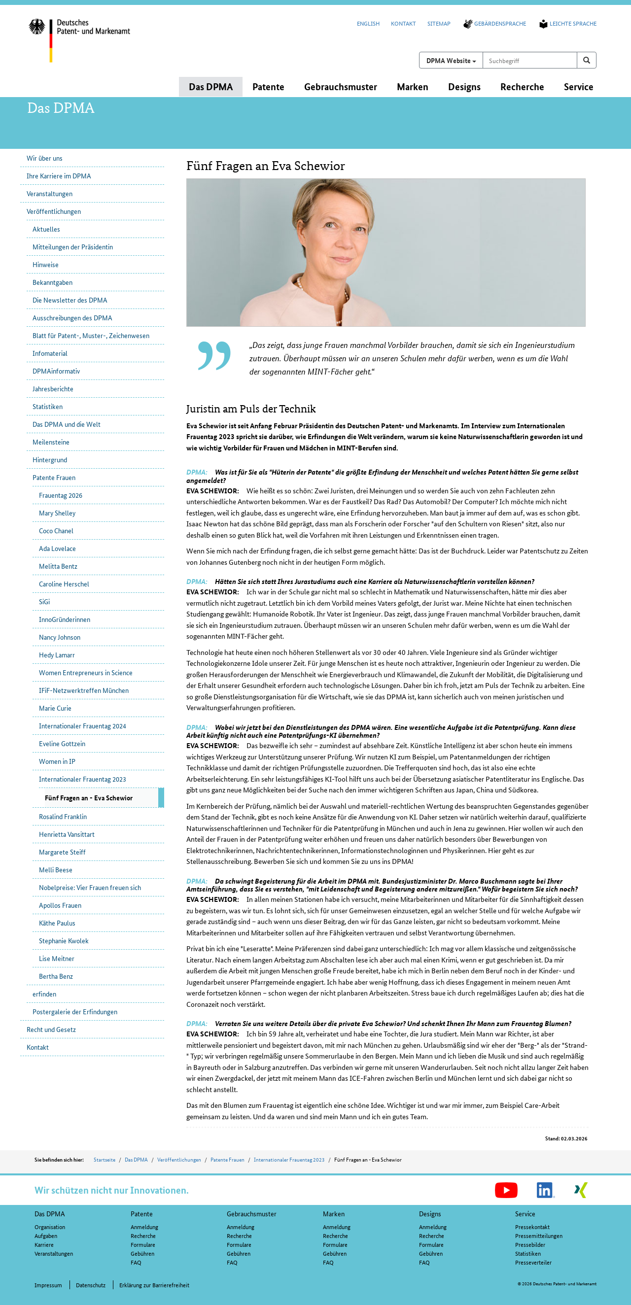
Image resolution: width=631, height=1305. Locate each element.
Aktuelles (46, 229)
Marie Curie (55, 708)
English (368, 23)
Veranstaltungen (49, 193)
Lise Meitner (56, 958)
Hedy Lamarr (57, 654)
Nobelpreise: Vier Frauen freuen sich (90, 887)
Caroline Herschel (64, 583)
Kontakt (403, 23)
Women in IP (57, 761)
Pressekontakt (532, 1226)
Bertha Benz (56, 976)
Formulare (143, 1244)
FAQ (136, 1262)
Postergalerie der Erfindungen (75, 1011)
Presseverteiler (533, 1262)
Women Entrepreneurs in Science (86, 672)
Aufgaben (46, 1235)
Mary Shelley (57, 512)
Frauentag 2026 (60, 495)
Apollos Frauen (60, 905)
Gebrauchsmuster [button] (340, 86)
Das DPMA (136, 1159)
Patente (142, 1213)
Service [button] (579, 86)
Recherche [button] (522, 86)
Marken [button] (412, 86)
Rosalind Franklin (63, 816)
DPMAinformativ (56, 371)
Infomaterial (50, 353)
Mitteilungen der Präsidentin (73, 246)
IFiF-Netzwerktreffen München (84, 690)
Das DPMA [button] (211, 86)
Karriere (44, 1244)
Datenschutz (90, 1284)
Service (525, 1213)
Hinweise (46, 264)
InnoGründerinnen (64, 619)
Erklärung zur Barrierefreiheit (154, 1284)
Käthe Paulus (57, 922)
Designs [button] (464, 86)
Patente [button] (268, 86)
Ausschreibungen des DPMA (72, 317)
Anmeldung (144, 1226)
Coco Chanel (56, 530)
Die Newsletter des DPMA (70, 300)
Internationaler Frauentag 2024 (82, 725)
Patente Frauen (54, 477)
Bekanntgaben (52, 282)
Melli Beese (55, 869)
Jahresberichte (53, 388)
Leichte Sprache (566, 23)
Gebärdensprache (494, 23)
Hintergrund (50, 459)
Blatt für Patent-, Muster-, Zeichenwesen (91, 335)
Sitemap (439, 23)
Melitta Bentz (58, 566)
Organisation (50, 1226)
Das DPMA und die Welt (67, 424)
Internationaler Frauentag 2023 (82, 779)
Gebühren (142, 1253)
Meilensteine (51, 441)
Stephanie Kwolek (64, 940)
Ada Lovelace (57, 548)
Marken (334, 1213)
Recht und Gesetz (51, 1029)
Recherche (143, 1235)
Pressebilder (530, 1244)
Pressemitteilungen (538, 1235)
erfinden (44, 993)
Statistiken (48, 406)
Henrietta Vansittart (67, 834)
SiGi (44, 601)
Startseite (104, 1159)
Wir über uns (45, 158)
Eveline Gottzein (62, 743)
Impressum (48, 1284)
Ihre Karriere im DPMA (59, 175)
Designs (430, 1213)
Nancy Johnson (59, 637)
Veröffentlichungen (54, 211)
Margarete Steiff (62, 852)
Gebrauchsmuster (252, 1213)
